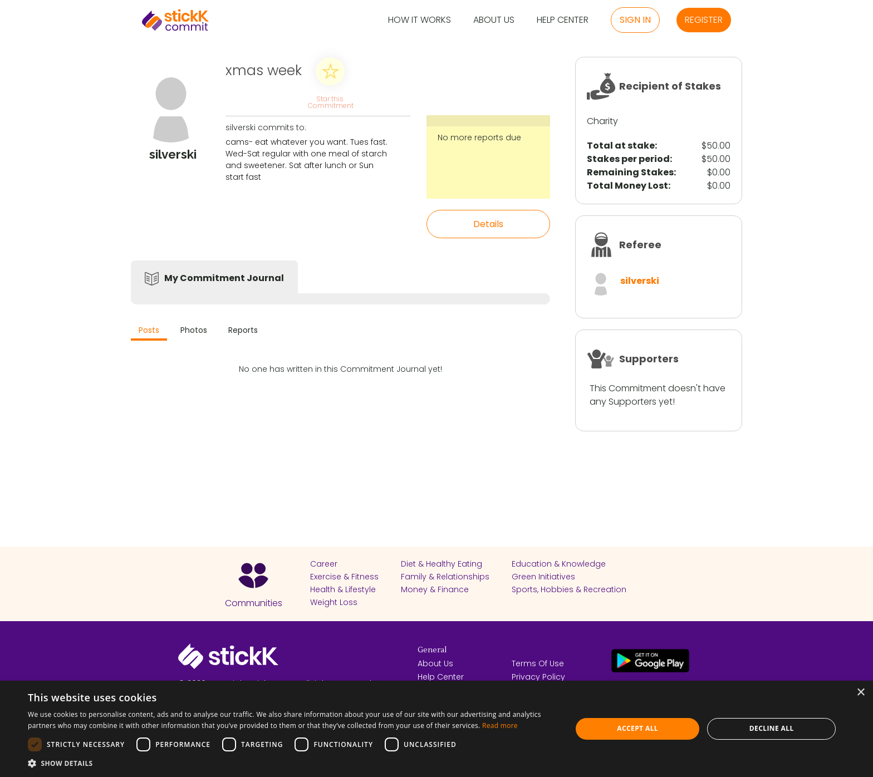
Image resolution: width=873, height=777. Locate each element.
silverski (639, 280)
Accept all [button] (637, 728)
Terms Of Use (538, 663)
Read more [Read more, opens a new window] (500, 725)
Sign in (635, 19)
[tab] (149, 331)
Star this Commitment (330, 101)
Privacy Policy (538, 676)
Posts (149, 330)
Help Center (562, 20)
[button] (292, 763)
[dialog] (436, 729)
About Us (493, 20)
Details (488, 224)
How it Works (419, 20)
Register (704, 19)
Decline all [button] (771, 728)
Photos (193, 330)
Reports (243, 330)
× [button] (860, 693)
